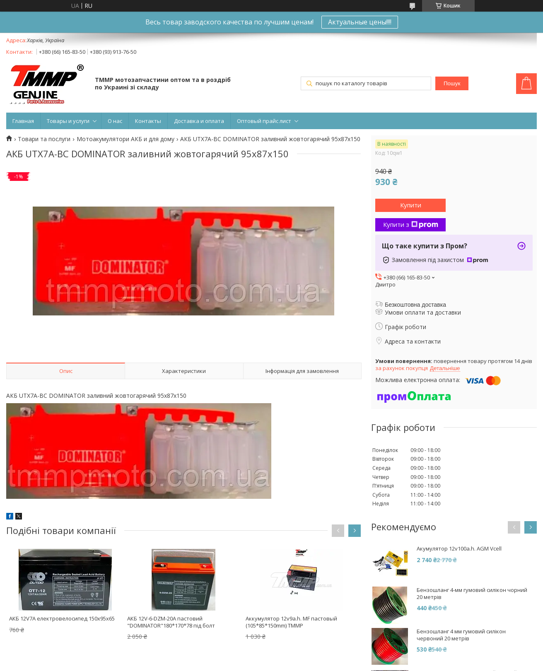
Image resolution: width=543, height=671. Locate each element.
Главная (23, 121)
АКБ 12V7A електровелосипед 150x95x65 (62, 618)
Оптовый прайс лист (264, 121)
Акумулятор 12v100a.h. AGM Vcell (459, 548)
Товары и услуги (68, 121)
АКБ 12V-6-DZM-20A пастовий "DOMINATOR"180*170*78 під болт (171, 622)
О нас (115, 121)
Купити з (410, 224)
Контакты (148, 121)
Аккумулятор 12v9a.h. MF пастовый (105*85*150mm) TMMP (291, 622)
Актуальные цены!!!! (359, 21)
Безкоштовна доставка (415, 304)
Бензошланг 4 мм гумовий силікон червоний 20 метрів (461, 635)
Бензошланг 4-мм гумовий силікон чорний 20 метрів (472, 594)
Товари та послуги (44, 139)
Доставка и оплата (199, 121)
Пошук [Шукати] (452, 83)
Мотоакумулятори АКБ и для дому (125, 139)
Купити (410, 205)
